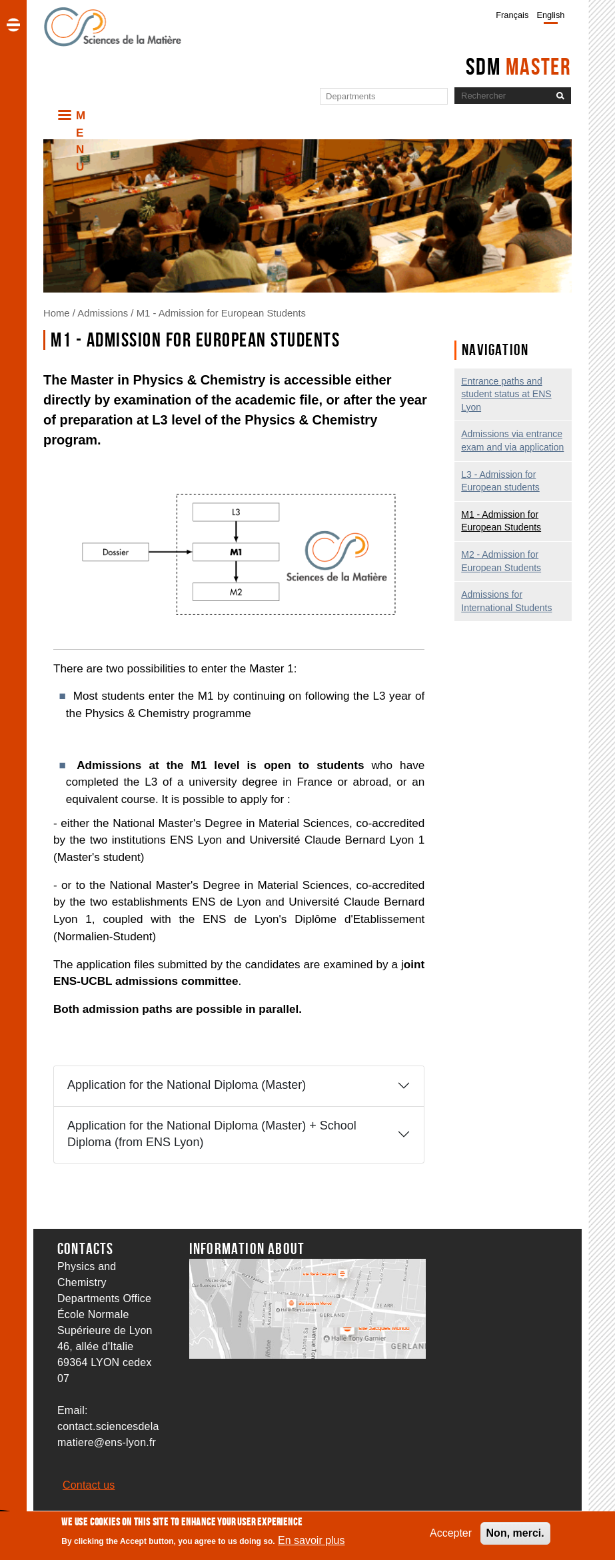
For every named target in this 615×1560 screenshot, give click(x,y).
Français (512, 15)
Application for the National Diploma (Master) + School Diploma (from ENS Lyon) (211, 1134)
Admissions (102, 313)
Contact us (89, 1485)
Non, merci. (515, 1537)
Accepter (451, 1537)
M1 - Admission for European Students (221, 313)
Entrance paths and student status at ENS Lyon (506, 394)
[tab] (238, 1086)
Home (56, 313)
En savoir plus (311, 1544)
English (550, 15)
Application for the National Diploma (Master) (186, 1085)
